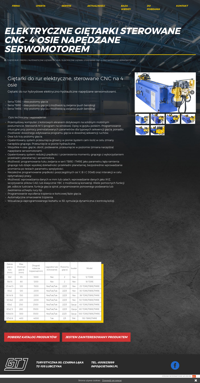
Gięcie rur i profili (17, 60)
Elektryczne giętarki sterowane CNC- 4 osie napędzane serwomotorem (99, 60)
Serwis (66, 5)
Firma (16, 5)
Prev (138, 92)
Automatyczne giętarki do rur (44, 60)
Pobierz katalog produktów (32, 337)
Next (192, 92)
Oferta (40, 5)
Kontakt (182, 5)
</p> (46, 232)
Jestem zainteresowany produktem (96, 337)
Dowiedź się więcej (112, 380)
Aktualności (96, 5)
